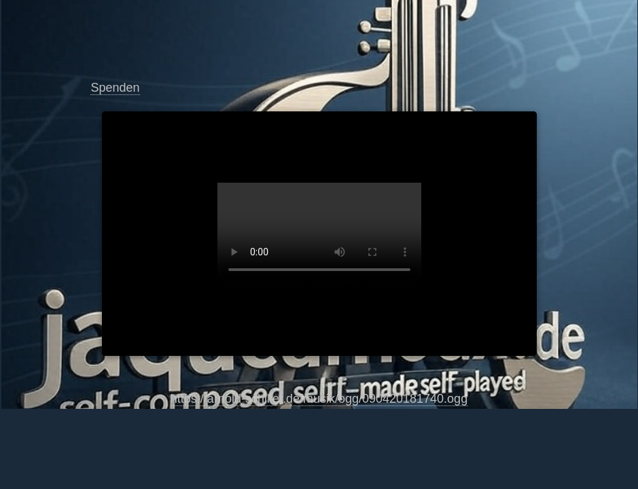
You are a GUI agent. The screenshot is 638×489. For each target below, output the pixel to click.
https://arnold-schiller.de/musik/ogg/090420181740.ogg (319, 233)
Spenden (114, 87)
